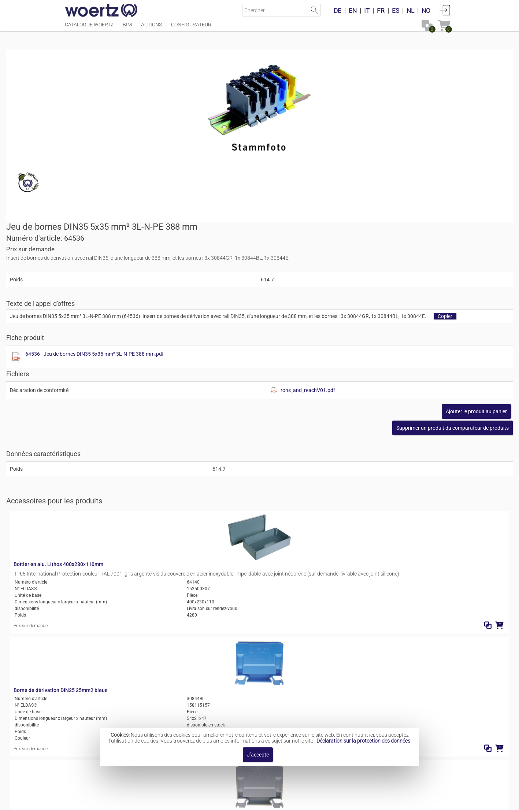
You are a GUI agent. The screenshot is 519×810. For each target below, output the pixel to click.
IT (367, 10)
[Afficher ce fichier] (273, 216)
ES (395, 10)
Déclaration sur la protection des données (363, 741)
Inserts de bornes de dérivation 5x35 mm (279, 705)
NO (426, 10)
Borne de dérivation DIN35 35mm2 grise (184, 527)
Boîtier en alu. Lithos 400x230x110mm (183, 377)
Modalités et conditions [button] (261, 800)
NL (410, 10)
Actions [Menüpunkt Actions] (151, 28)
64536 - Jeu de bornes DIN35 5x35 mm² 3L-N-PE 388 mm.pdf (351, 213)
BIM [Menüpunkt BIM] (127, 28)
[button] (394, 287)
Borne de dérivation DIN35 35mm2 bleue (185, 449)
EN (353, 10)
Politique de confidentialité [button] (334, 800)
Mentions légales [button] (172, 800)
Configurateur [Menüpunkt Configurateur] (191, 28)
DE (337, 10)
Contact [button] (213, 800)
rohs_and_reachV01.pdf (402, 249)
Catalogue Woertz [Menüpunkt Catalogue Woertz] (89, 28)
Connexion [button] (445, 9)
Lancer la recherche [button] (314, 10)
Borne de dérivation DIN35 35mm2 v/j (181, 606)
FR (381, 10)
